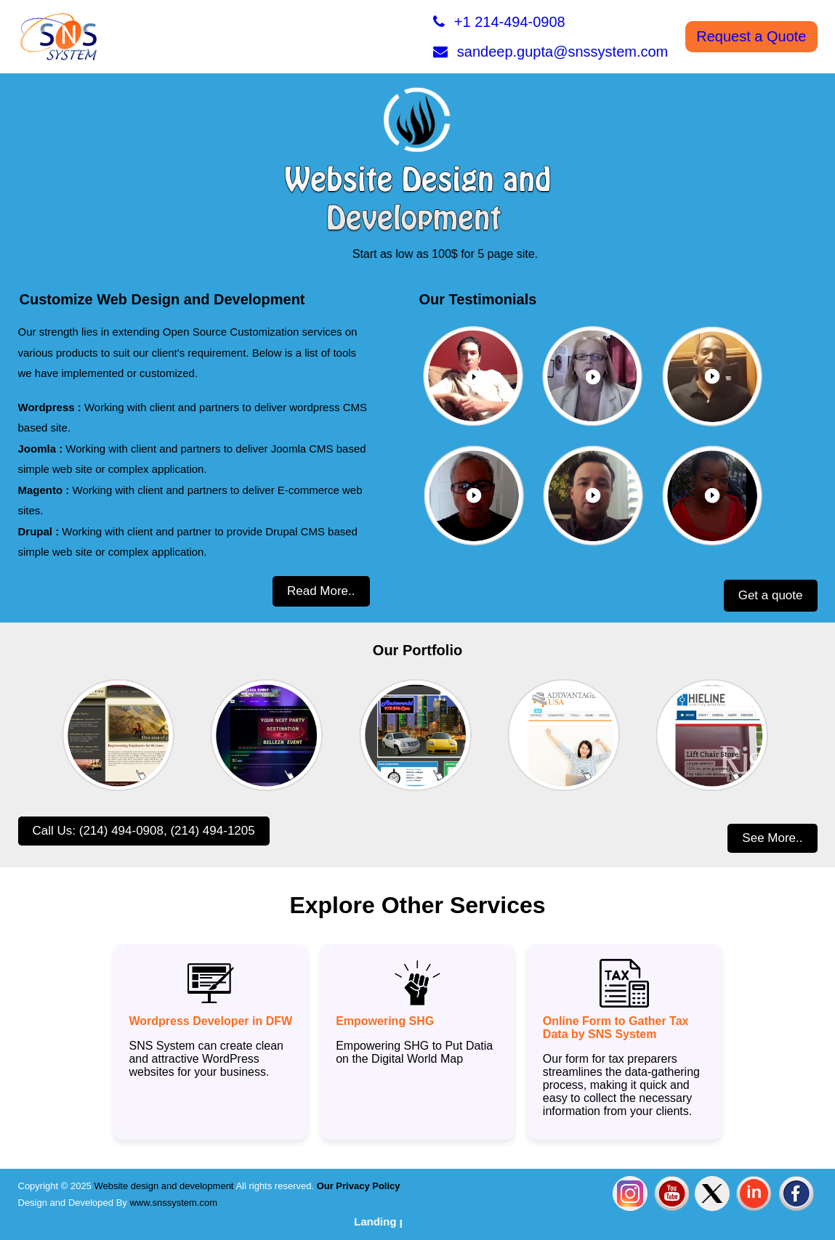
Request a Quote (751, 36)
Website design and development (163, 1185)
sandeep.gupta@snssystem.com (550, 52)
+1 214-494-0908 (499, 22)
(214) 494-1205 (212, 831)
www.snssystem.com (173, 1202)
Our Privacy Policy (357, 1185)
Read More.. (321, 591)
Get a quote (770, 595)
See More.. (772, 838)
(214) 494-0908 (121, 831)
